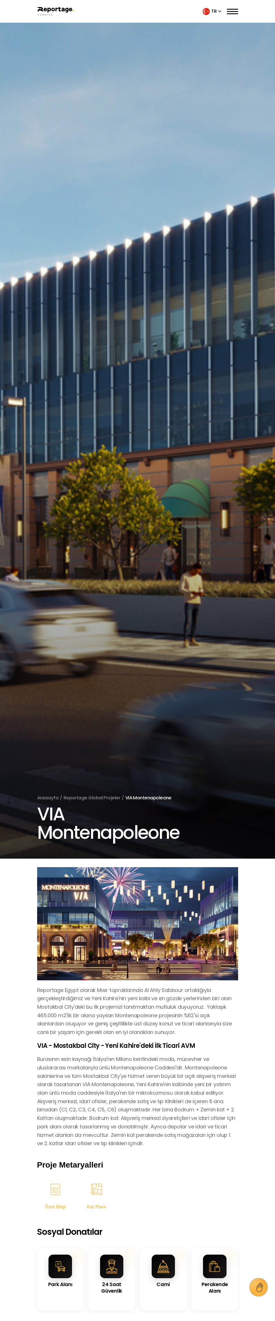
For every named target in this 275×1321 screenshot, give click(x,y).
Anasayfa (48, 798)
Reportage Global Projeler (92, 798)
